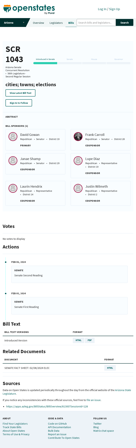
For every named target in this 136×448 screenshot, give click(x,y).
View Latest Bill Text (20, 93)
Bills (71, 22)
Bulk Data (53, 430)
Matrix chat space (103, 430)
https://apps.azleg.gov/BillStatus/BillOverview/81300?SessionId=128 (47, 406)
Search (124, 22)
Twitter (97, 423)
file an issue (94, 400)
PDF (90, 340)
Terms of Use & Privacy (16, 434)
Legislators (56, 22)
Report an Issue (57, 434)
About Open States (14, 430)
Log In (102, 9)
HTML (78, 340)
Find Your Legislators (15, 423)
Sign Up (114, 9)
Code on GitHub (57, 423)
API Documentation (59, 427)
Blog (96, 427)
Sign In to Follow (19, 102)
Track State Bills (12, 427)
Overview (38, 22)
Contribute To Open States (64, 437)
